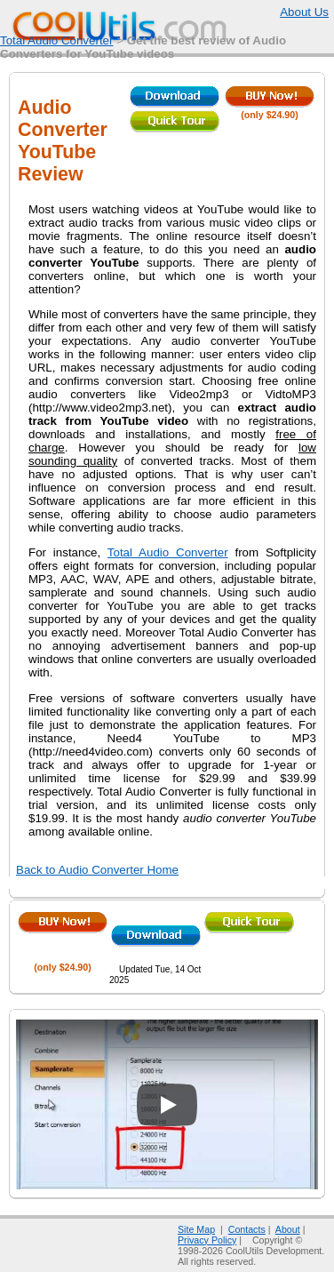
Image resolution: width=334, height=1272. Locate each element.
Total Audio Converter (56, 40)
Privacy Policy (207, 1240)
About (287, 1229)
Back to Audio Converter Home (97, 869)
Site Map (196, 1229)
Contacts (247, 1229)
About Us (304, 12)
